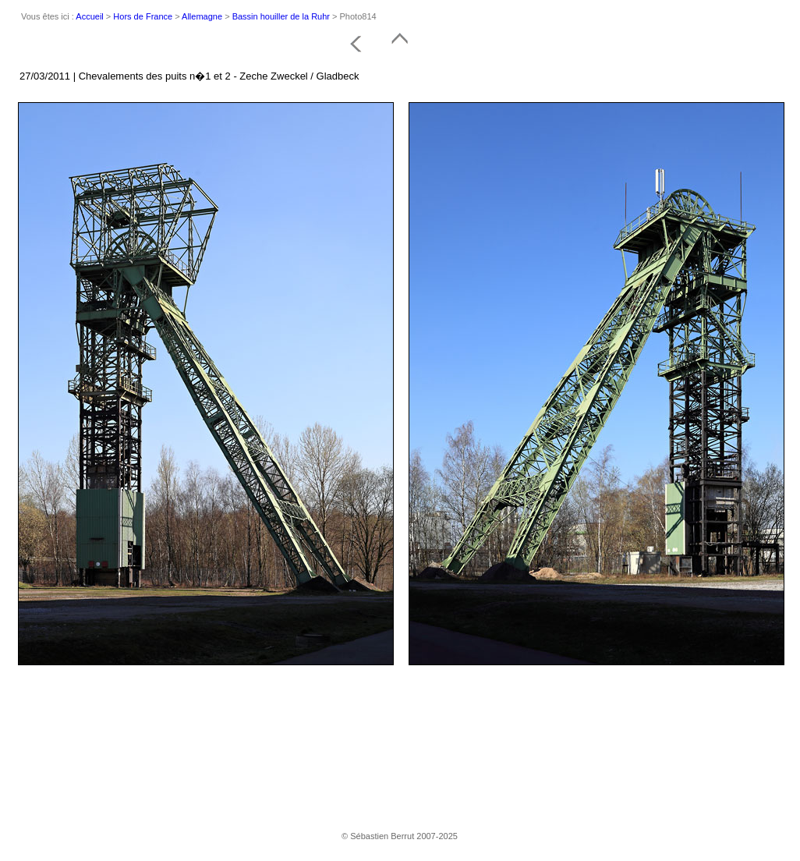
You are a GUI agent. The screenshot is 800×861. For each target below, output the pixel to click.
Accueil (89, 16)
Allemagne (202, 16)
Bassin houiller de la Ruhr (281, 16)
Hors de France (142, 16)
